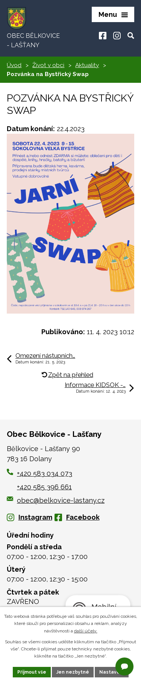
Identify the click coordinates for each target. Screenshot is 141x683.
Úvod (14, 65)
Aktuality (87, 65)
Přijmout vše (31, 672)
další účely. (85, 631)
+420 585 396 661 (44, 487)
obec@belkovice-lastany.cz (56, 500)
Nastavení (111, 672)
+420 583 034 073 (44, 473)
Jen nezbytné (72, 672)
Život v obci (48, 65)
